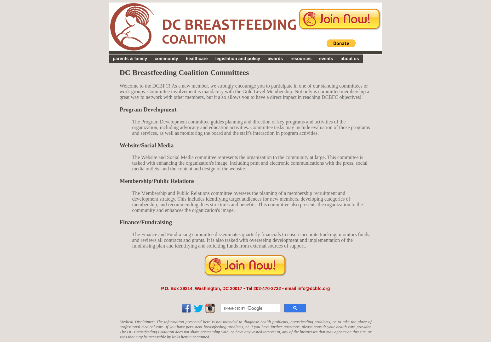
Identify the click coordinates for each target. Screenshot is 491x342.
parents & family (130, 58)
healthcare (197, 58)
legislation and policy (237, 58)
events (326, 58)
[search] (250, 308)
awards (275, 58)
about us (350, 58)
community (166, 58)
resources (300, 58)
